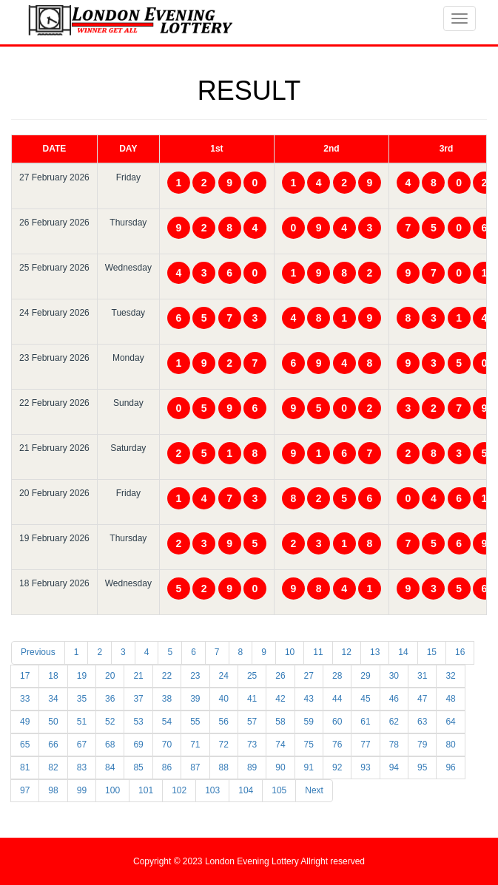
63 (422, 721)
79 (422, 744)
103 (212, 790)
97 (25, 790)
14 (403, 652)
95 (422, 767)
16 (460, 652)
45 (365, 699)
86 (167, 767)
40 (224, 699)
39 (195, 699)
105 (279, 790)
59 (309, 721)
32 (450, 676)
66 (53, 744)
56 (224, 721)
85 (138, 767)
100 (112, 790)
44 (337, 699)
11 (318, 652)
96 (450, 767)
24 (224, 676)
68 (110, 744)
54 (167, 721)
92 (337, 767)
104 (245, 790)
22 (167, 676)
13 (375, 652)
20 (110, 676)
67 (82, 744)
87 (195, 767)
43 (309, 699)
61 (365, 721)
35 (82, 699)
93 (365, 767)
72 (224, 744)
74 (280, 744)
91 (309, 767)
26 (280, 676)
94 (394, 767)
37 (138, 699)
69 (138, 744)
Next (314, 790)
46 (394, 699)
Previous (38, 652)
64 (450, 721)
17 (25, 676)
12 (346, 652)
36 (110, 699)
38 (167, 699)
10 (290, 652)
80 (450, 744)
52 (110, 721)
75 (309, 744)
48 (450, 699)
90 (280, 767)
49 (25, 721)
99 (82, 790)
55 (195, 721)
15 (432, 652)
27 (309, 676)
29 (365, 676)
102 (179, 790)
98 (53, 790)
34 (53, 699)
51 (82, 721)
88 (224, 767)
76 (337, 744)
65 (25, 744)
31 (422, 676)
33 (25, 699)
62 (394, 721)
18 (53, 676)
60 (337, 721)
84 (110, 767)
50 (53, 721)
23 (195, 676)
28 (337, 676)
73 (252, 744)
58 (280, 721)
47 (422, 699)
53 (138, 721)
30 (394, 676)
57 (252, 721)
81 (25, 767)
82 (53, 767)
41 (252, 699)
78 (394, 744)
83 (82, 767)
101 (145, 790)
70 (167, 744)
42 (280, 699)
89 (252, 767)
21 (138, 676)
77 (365, 744)
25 (252, 676)
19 (82, 676)
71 (195, 744)
